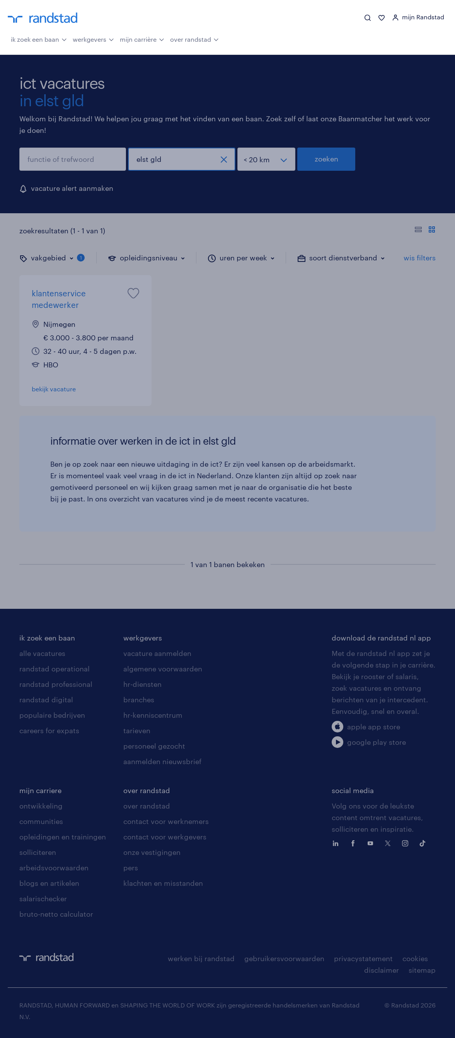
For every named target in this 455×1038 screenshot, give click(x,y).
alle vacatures (42, 653)
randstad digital (46, 699)
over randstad (194, 38)
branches (138, 699)
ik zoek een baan (39, 38)
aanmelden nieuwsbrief (162, 761)
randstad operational (54, 668)
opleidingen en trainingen (62, 836)
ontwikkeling (41, 806)
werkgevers (93, 38)
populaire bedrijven (52, 715)
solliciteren (37, 852)
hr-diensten (142, 684)
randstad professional (55, 684)
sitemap (422, 970)
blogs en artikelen (49, 883)
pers (130, 867)
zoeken (326, 159)
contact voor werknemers (166, 821)
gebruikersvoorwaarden (284, 958)
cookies (415, 958)
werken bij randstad (201, 958)
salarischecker (43, 898)
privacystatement (363, 958)
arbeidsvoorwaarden (54, 867)
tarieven (136, 730)
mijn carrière (142, 38)
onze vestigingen (152, 852)
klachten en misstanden (163, 883)
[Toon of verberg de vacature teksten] (425, 230)
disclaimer (381, 970)
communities (41, 821)
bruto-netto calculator (56, 914)
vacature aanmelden (157, 653)
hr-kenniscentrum (152, 715)
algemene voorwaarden (162, 668)
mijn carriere (40, 790)
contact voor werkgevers (164, 836)
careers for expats (49, 730)
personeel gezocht (154, 746)
